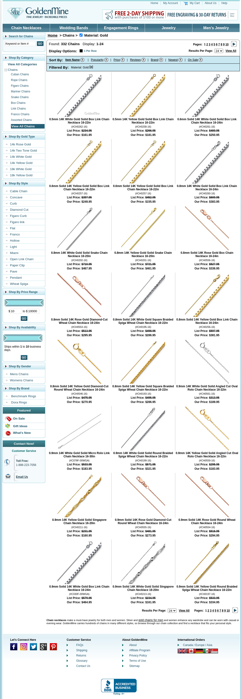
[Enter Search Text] (20, 43)
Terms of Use (137, 660)
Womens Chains (21, 380)
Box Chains (18, 103)
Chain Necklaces (26, 28)
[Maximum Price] (33, 311)
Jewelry (169, 28)
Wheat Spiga (19, 284)
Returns (81, 655)
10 (226, 44)
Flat (12, 228)
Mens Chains (19, 374)
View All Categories (22, 64)
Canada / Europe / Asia (197, 645)
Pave (13, 271)
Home (154, 3)
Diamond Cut (19, 209)
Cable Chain (18, 191)
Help (224, 3)
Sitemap (134, 666)
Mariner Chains (20, 91)
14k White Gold (21, 156)
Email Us (22, 477)
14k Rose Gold (20, 144)
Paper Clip (17, 265)
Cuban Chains (20, 74)
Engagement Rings (121, 28)
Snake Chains (20, 97)
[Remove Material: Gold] (81, 35)
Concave (16, 197)
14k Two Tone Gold (23, 150)
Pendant (16, 277)
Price (117, 60)
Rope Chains (19, 80)
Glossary (81, 660)
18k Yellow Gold (21, 175)
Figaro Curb (18, 216)
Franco (15, 234)
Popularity (97, 60)
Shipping (81, 650)
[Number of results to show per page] (218, 51)
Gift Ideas (20, 426)
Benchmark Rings (23, 396)
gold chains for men (150, 620)
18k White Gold (21, 169)
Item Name (72, 60)
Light (13, 247)
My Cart (195, 3)
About (133, 645)
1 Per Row (90, 50)
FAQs (79, 645)
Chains (13, 70)
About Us (210, 3)
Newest (173, 60)
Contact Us (83, 666)
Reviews (135, 60)
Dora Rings (19, 402)
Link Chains (18, 108)
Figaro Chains (20, 85)
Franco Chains (20, 114)
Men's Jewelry (216, 28)
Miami (14, 253)
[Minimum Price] (16, 311)
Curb (13, 203)
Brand (154, 60)
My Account (170, 3)
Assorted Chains (21, 120)
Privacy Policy (138, 655)
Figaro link (17, 222)
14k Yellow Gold (21, 163)
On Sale (19, 418)
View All (231, 51)
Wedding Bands (74, 28)
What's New (22, 433)
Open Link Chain (21, 259)
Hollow (14, 240)
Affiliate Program (139, 650)
